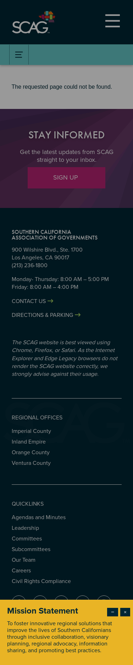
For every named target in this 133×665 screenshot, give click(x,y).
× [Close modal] (125, 612)
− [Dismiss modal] (112, 612)
